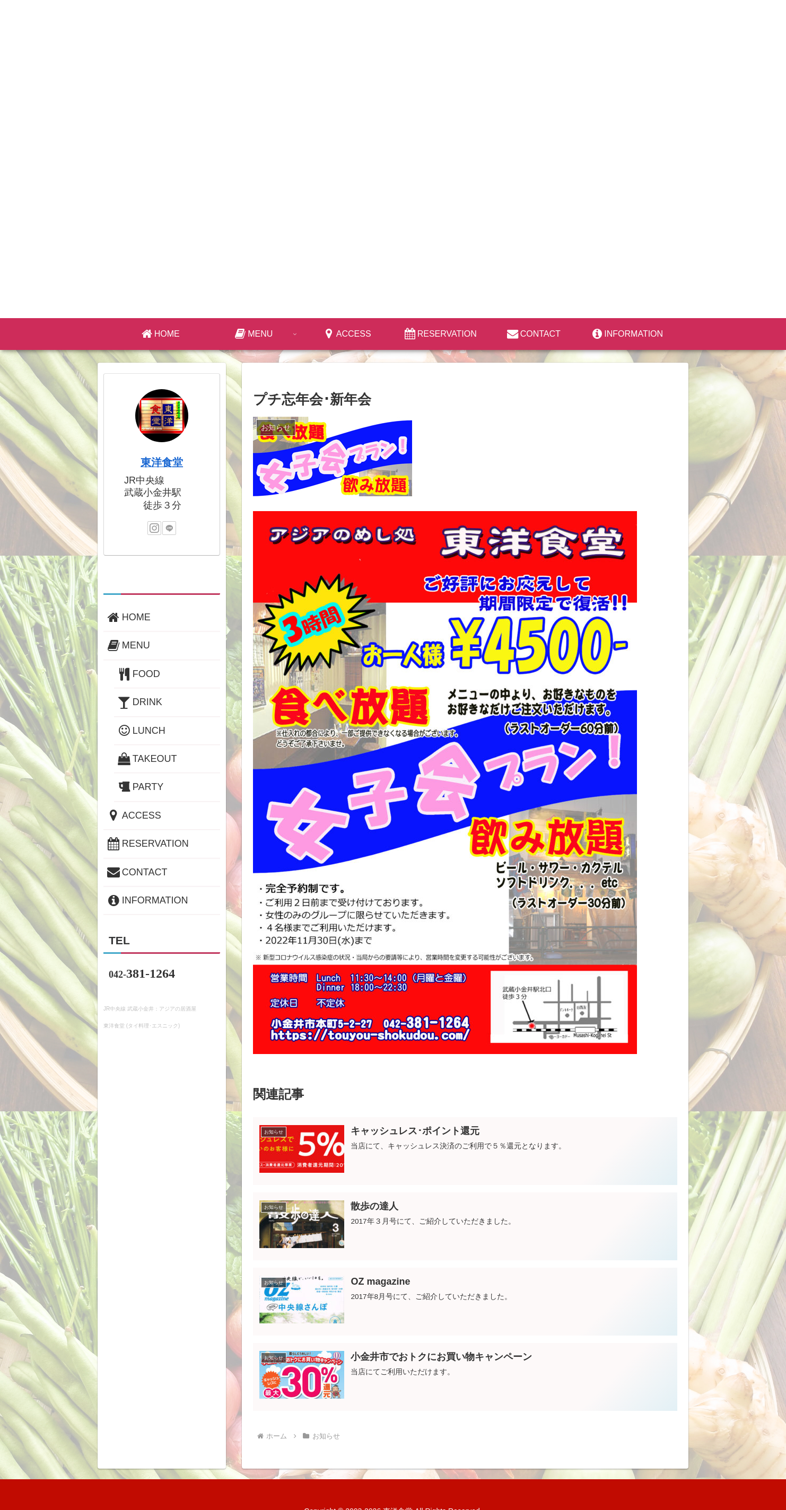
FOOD (138, 674)
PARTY (139, 787)
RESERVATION (147, 843)
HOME (128, 617)
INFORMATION (147, 900)
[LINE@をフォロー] (169, 528)
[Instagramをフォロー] (154, 528)
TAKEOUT (146, 758)
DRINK (139, 702)
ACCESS (133, 815)
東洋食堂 (162, 462)
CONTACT (137, 872)
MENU (128, 645)
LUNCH (140, 730)
